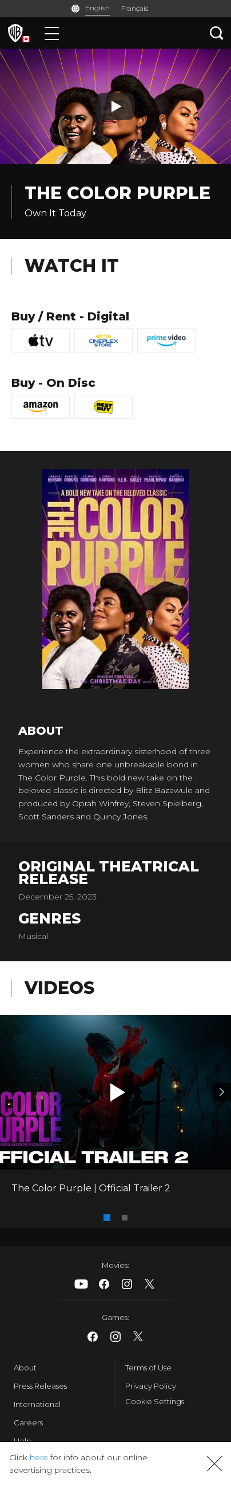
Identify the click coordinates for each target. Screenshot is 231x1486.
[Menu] (52, 33)
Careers (28, 1422)
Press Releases (40, 1385)
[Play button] (115, 106)
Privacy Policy (150, 1385)
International (37, 1404)
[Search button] (216, 33)
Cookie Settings (154, 1401)
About (25, 1367)
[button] (117, 1092)
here (39, 1457)
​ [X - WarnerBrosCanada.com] (150, 1284)
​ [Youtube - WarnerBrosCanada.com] (81, 1284)
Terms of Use (148, 1367)
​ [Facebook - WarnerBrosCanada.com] (104, 1284)
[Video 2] (222, 1092)
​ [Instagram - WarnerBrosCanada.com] (127, 1284)
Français (134, 8)
